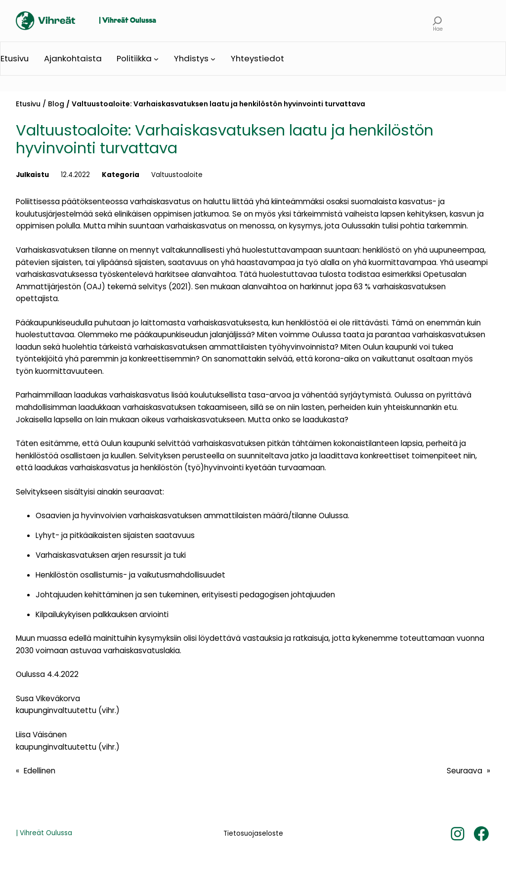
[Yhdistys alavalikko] (213, 58)
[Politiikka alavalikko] (156, 58)
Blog (56, 104)
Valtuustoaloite (177, 174)
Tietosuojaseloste (253, 833)
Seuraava (464, 770)
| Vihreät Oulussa (127, 21)
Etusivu (28, 104)
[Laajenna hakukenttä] (437, 20)
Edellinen (39, 770)
